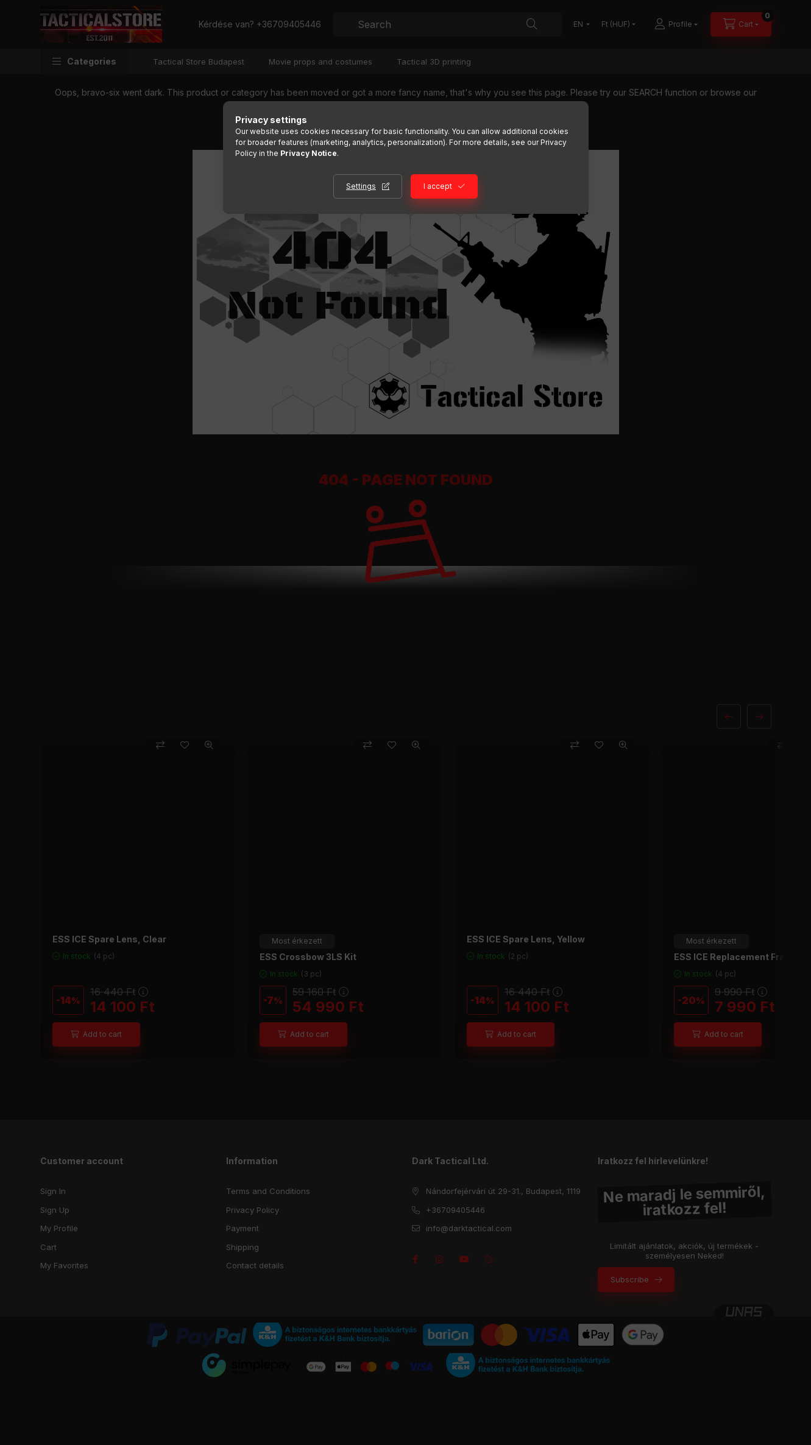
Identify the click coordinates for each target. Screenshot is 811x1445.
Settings (361, 186)
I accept (437, 186)
